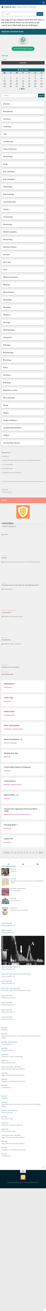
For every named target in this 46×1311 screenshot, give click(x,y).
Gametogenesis (9, 684)
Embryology (8, 687)
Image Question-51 (8, 1026)
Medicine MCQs (12, 610)
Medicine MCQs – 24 (11, 795)
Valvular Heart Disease (22, 814)
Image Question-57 (8, 932)
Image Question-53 (8, 997)
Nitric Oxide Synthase (11, 725)
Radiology (7, 757)
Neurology (4, 665)
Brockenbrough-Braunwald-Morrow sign (15, 1004)
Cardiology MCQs (17, 729)
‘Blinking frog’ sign (11, 753)
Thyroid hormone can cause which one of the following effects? (22, 460)
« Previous (6, 852)
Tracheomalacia (8, 464)
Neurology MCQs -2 (11, 825)
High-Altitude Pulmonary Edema (13, 1083)
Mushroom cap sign (8, 1011)
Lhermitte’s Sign (8, 468)
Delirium (6, 456)
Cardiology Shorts (7, 1080)
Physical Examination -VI (13, 739)
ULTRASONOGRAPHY (25, 988)
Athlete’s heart (9, 712)
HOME (3, 500)
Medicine (4, 555)
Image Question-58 (8, 925)
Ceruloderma (6, 1101)
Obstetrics (7, 770)
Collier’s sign (8, 698)
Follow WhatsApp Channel (23, 48)
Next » (41, 852)
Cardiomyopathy (9, 715)
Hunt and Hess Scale (7, 674)
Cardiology (7, 729)
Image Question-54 (8, 990)
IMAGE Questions (6, 923)
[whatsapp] (23, 40)
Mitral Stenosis (9, 814)
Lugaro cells (8, 839)
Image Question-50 (8, 1033)
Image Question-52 (8, 1018)
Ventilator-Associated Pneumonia (13, 1095)
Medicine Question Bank (12, 32)
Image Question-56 (8, 983)
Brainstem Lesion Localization (12, 472)
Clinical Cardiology (10, 743)
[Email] (23, 59)
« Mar (22, 89)
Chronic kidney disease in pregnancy (17, 767)
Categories (4, 489)
